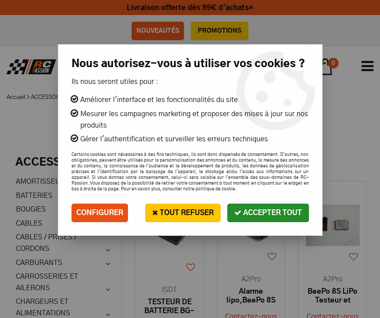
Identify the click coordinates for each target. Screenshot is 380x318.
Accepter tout (268, 212)
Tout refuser (183, 212)
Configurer (99, 212)
